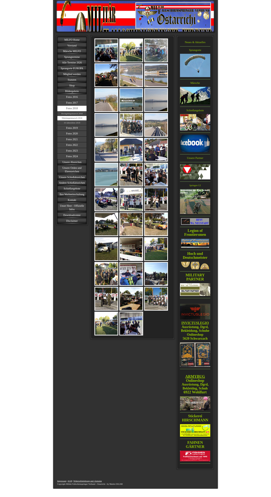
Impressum (61, 481)
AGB (70, 481)
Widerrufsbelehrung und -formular (87, 481)
